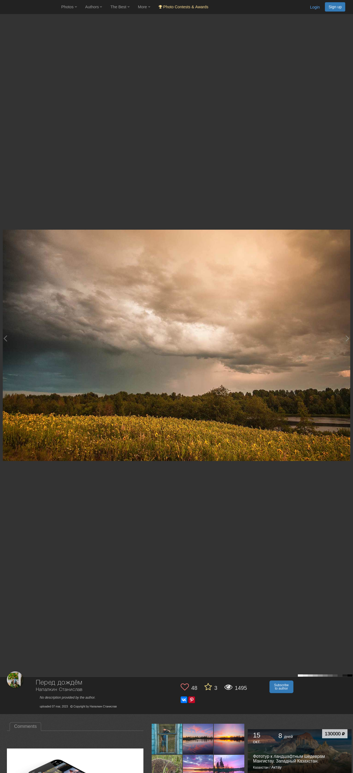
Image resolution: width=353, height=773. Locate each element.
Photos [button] (69, 7)
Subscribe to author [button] (281, 686)
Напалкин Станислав (59, 690)
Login (315, 7)
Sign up (335, 7)
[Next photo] (347, 338)
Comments (25, 726)
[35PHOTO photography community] (30, 7)
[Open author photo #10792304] (229, 770)
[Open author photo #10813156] (229, 739)
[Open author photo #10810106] (167, 770)
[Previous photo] (5, 338)
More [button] (144, 7)
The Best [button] (120, 7)
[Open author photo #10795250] (198, 770)
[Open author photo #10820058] (198, 739)
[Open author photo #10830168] (167, 739)
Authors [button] (93, 7)
